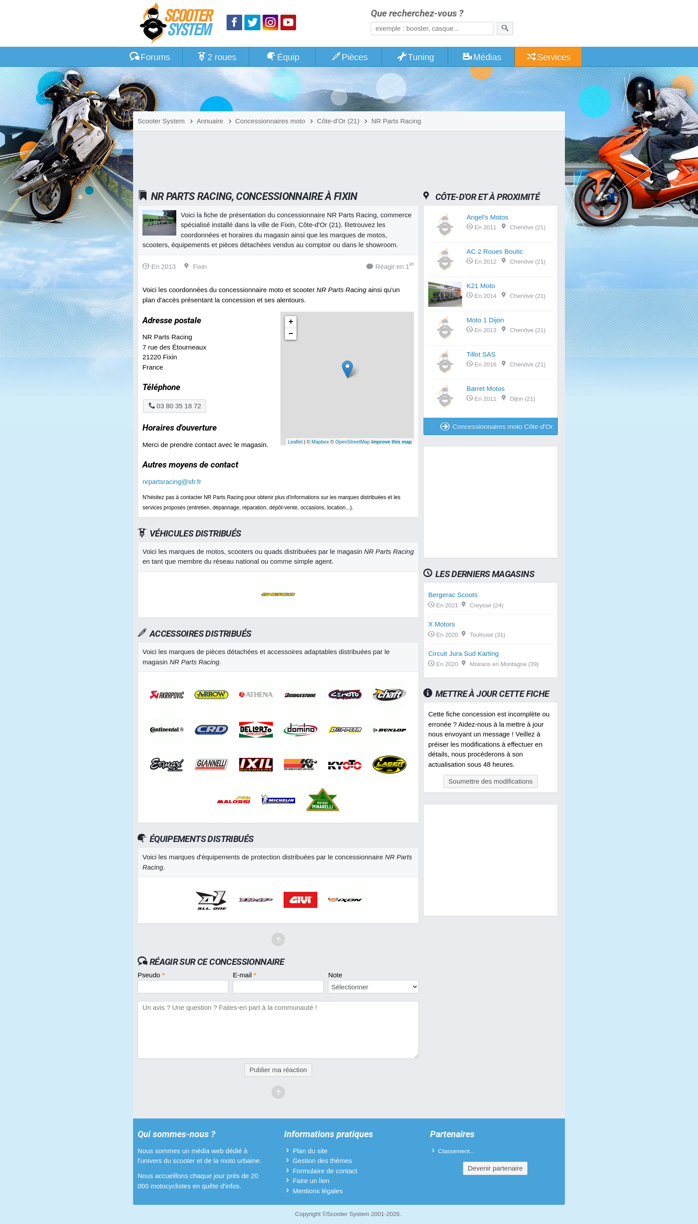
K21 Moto (481, 285)
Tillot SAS (481, 354)
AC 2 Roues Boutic (495, 251)
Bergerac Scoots (453, 594)
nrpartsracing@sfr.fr (171, 481)
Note (335, 975)
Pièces (349, 57)
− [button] (290, 334)
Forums (149, 57)
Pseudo (151, 975)
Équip (283, 57)
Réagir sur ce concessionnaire (217, 961)
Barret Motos (486, 388)
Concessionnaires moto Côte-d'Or (496, 426)
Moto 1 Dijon (485, 320)
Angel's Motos (487, 217)
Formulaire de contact (324, 1171)
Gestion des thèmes (322, 1160)
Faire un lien (310, 1180)
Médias (482, 57)
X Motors (441, 624)
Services (548, 57)
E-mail (244, 975)
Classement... (456, 1151)
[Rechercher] (505, 28)
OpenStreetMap (352, 441)
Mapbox (320, 441)
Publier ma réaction (278, 1070)
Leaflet (295, 441)
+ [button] (290, 322)
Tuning (415, 57)
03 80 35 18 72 (174, 406)
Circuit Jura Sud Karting (463, 653)
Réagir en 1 (390, 266)
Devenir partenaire (495, 1168)
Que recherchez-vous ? (417, 13)
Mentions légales (317, 1191)
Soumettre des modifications (490, 781)
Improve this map (391, 441)
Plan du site (309, 1151)
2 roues (216, 57)
